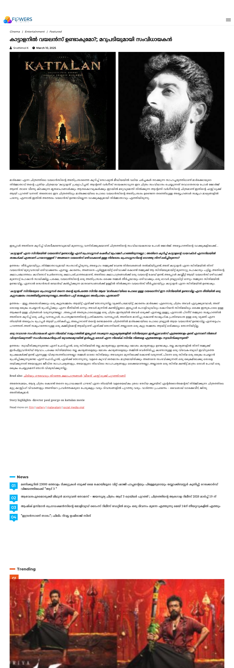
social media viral (73, 407)
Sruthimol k (21, 48)
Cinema (15, 31)
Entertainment (35, 31)
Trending (26, 569)
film (31, 407)
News (23, 477)
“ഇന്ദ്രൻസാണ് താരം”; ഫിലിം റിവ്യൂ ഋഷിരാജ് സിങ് (56, 516)
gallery (40, 407)
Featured (55, 31)
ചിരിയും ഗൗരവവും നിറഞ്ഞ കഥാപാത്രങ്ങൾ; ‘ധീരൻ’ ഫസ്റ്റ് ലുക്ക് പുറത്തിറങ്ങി (75, 376)
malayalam (54, 407)
